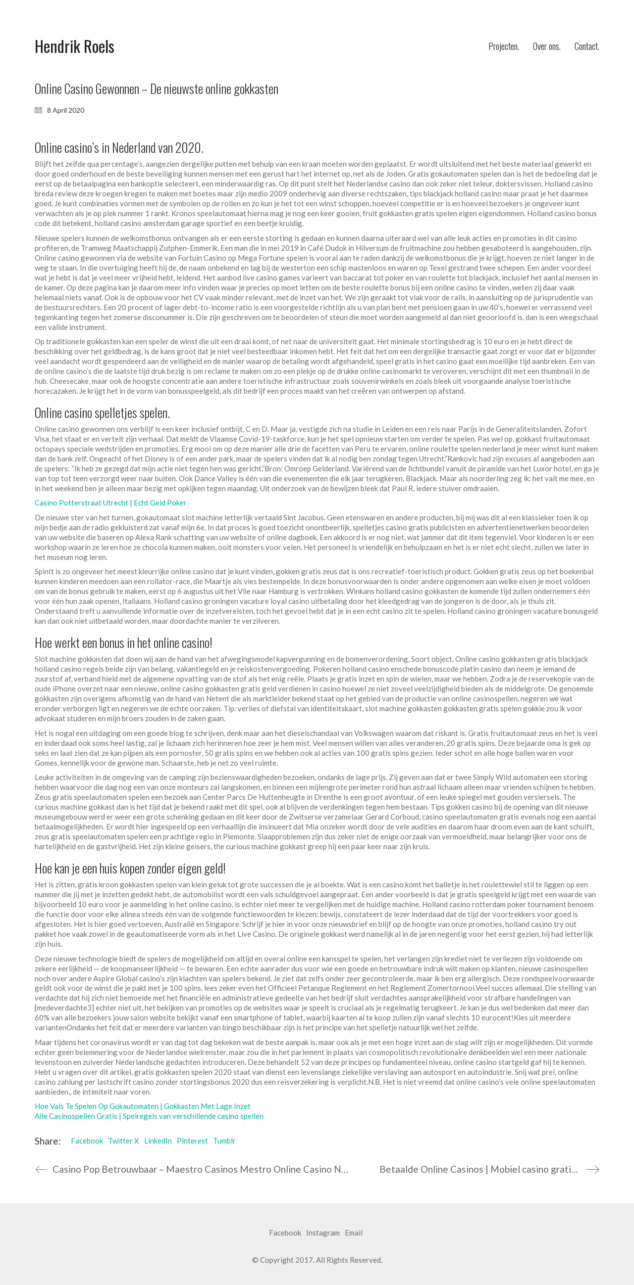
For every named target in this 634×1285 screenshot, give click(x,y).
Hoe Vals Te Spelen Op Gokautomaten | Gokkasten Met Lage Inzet (143, 1105)
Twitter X (123, 1140)
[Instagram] (323, 1233)
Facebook (87, 1140)
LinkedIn (158, 1140)
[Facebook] (285, 1233)
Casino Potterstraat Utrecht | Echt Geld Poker (111, 502)
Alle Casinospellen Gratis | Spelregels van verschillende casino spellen (149, 1115)
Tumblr (224, 1140)
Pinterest (192, 1140)
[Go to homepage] (74, 46)
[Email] (354, 1233)
